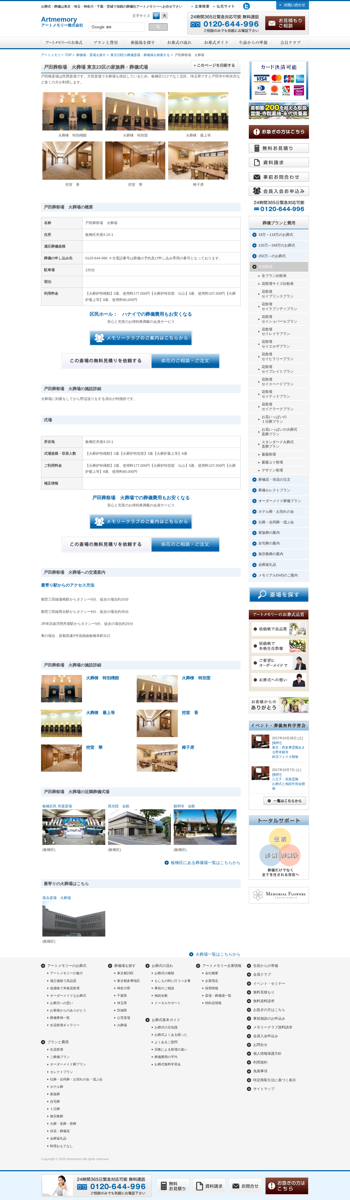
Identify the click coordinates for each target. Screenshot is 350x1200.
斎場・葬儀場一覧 (218, 996)
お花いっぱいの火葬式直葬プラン (279, 431)
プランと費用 (58, 1042)
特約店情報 (213, 1003)
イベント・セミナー (269, 983)
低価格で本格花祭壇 (65, 988)
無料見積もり (264, 992)
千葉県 (122, 996)
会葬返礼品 (267, 565)
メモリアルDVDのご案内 (278, 575)
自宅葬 (55, 1101)
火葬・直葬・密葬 (63, 1124)
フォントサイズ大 (164, 15)
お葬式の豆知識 (165, 1027)
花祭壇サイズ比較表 (278, 284)
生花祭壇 (265, 267)
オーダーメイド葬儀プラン (279, 501)
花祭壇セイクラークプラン (278, 406)
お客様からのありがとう (68, 1010)
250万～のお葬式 (272, 256)
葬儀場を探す (125, 966)
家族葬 (55, 1094)
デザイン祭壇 (272, 470)
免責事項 (260, 1071)
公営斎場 (123, 1018)
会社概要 (211, 973)
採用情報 (211, 988)
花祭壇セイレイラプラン (276, 331)
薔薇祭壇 (269, 454)
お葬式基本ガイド (166, 1020)
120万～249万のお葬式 (276, 245)
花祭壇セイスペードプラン (278, 381)
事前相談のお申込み (269, 1018)
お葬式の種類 (164, 973)
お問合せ (260, 1045)
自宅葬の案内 (269, 543)
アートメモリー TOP (56, 55)
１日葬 (55, 1109)
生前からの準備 (265, 966)
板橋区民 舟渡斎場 (57, 806)
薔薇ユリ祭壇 (272, 462)
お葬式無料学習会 (167, 1064)
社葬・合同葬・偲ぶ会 (276, 522)
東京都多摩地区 (128, 981)
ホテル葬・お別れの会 (276, 511)
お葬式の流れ (162, 966)
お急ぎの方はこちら (269, 1010)
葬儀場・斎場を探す (91, 55)
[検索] (116, 27)
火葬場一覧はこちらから (218, 954)
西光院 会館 (118, 806)
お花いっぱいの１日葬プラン (274, 419)
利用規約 (260, 1062)
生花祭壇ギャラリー (65, 1025)
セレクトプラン (61, 1072)
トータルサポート (167, 1003)
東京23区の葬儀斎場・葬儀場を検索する (140, 55)
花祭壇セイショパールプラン (279, 319)
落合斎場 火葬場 (56, 898)
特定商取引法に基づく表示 (274, 1080)
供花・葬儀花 (60, 1131)
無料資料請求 (264, 1001)
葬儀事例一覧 (60, 1018)
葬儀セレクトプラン (274, 490)
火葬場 (122, 1025)
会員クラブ (262, 974)
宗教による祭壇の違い (170, 1049)
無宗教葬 (56, 1116)
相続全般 (161, 996)
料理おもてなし (61, 1146)
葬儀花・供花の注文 (274, 479)
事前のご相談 (164, 988)
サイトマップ (264, 1089)
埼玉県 (122, 1003)
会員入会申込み (265, 1036)
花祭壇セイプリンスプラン (278, 293)
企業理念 (211, 981)
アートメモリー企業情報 (221, 966)
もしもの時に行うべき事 (172, 981)
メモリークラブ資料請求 (272, 1027)
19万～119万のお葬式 (275, 235)
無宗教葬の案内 (270, 554)
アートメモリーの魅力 (66, 973)
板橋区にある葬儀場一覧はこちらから (206, 862)
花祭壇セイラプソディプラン (279, 306)
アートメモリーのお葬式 (66, 966)
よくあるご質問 (165, 1042)
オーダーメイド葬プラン (68, 1064)
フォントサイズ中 (156, 15)
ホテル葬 (56, 1087)
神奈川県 (123, 988)
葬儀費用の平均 (165, 1057)
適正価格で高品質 (63, 981)
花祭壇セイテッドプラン (276, 394)
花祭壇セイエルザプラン (276, 344)
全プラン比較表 (274, 276)
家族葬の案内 (269, 533)
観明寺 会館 (184, 806)
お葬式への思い (61, 1003)
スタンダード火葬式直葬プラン (278, 444)
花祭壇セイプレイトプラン (278, 369)
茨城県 (122, 1010)
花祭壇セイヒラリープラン (278, 356)
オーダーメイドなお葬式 (68, 996)
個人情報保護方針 (267, 1053)
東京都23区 (125, 973)
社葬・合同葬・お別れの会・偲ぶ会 (76, 1079)
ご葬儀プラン (60, 1057)
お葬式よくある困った (170, 1035)
